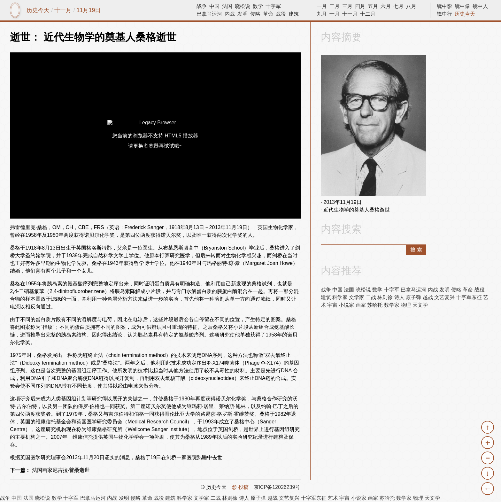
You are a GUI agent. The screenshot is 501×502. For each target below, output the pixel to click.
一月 (322, 6)
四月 (360, 6)
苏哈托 (374, 305)
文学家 (356, 297)
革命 (268, 14)
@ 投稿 (240, 487)
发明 (242, 14)
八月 (411, 6)
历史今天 (38, 10)
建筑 (294, 14)
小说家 (346, 305)
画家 (361, 305)
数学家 (391, 305)
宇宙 (332, 305)
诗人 (399, 297)
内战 (230, 14)
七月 (398, 6)
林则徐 (385, 297)
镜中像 (462, 6)
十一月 (63, 10)
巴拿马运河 (209, 14)
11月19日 (88, 10)
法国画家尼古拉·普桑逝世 (60, 470)
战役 (281, 14)
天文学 (420, 305)
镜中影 (444, 6)
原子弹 (413, 297)
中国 (214, 6)
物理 (406, 305)
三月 (347, 6)
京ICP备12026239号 (277, 487)
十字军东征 (469, 297)
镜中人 (480, 6)
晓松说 (242, 6)
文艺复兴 (444, 297)
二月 (334, 6)
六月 (386, 6)
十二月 (367, 14)
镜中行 (444, 14)
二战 (371, 297)
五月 (373, 6)
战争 (202, 6)
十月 (334, 14)
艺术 (333, 498)
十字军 (273, 6)
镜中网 (15, 10)
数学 (258, 6)
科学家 (340, 297)
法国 (227, 6)
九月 (322, 14)
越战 (428, 297)
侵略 (255, 14)
